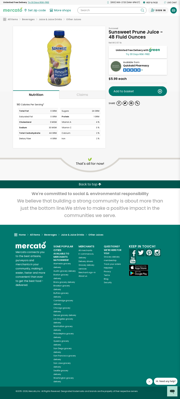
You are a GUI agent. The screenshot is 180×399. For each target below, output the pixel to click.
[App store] (138, 267)
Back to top (90, 184)
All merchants (85, 250)
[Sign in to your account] (158, 10)
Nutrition (36, 94)
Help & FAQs (150, 2)
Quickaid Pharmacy (136, 65)
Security (108, 282)
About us (83, 276)
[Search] (112, 10)
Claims (82, 94)
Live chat (170, 2)
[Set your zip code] (35, 10)
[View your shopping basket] (173, 10)
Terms (107, 275)
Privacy (107, 271)
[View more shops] (61, 10)
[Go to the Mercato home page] (12, 9)
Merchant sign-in (87, 272)
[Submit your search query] (142, 10)
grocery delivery (64, 271)
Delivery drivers (86, 261)
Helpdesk (108, 267)
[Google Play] (138, 273)
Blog (106, 279)
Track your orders (112, 264)
